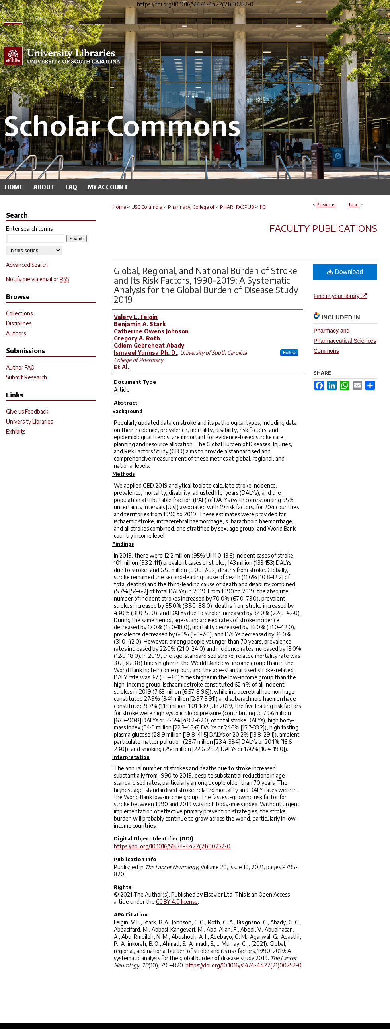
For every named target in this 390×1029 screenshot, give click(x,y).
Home (119, 207)
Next (354, 205)
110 (262, 207)
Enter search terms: (30, 228)
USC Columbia (146, 207)
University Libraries (29, 421)
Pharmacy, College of (191, 207)
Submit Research (26, 377)
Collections (19, 313)
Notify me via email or (37, 279)
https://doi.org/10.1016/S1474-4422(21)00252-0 (172, 846)
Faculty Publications (323, 228)
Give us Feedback (27, 411)
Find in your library (340, 296)
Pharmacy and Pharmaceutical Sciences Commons (345, 340)
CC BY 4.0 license (177, 901)
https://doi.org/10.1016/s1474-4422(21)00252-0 (243, 965)
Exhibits (15, 431)
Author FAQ (20, 367)
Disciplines (18, 323)
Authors (16, 333)
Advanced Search (27, 264)
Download (345, 271)
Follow (289, 352)
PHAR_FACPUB (237, 207)
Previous (325, 205)
